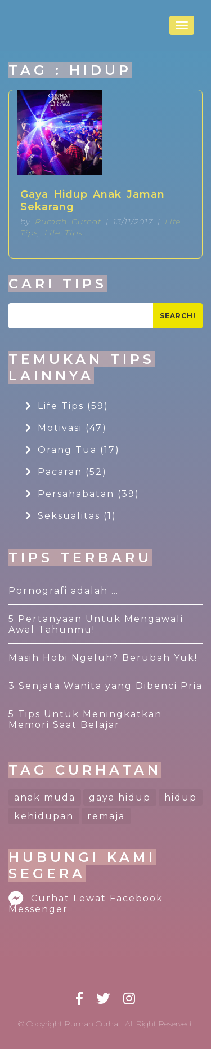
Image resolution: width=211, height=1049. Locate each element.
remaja (106, 816)
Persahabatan (82, 493)
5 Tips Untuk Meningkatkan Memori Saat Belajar (85, 719)
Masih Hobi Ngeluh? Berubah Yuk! (102, 657)
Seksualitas (70, 515)
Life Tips (63, 233)
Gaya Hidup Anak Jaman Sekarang (92, 200)
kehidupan (44, 816)
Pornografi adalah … (63, 590)
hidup (180, 797)
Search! (178, 316)
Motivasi (66, 428)
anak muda (44, 797)
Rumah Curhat (68, 221)
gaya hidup (120, 797)
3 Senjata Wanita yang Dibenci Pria (105, 686)
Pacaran (66, 471)
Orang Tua (72, 450)
